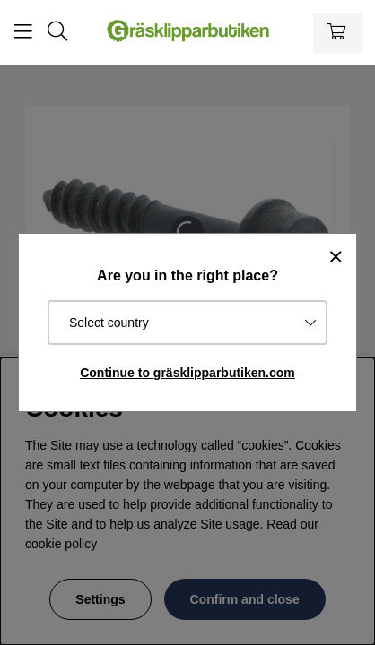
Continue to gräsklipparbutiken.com (187, 373)
